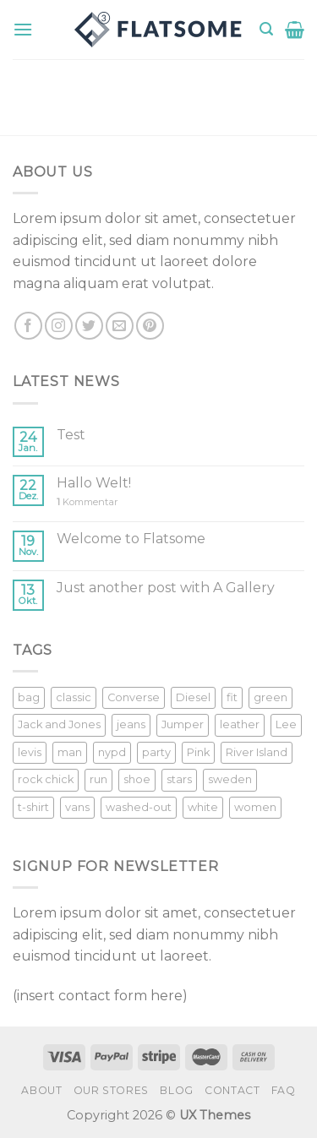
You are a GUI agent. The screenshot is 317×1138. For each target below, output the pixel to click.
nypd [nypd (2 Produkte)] (112, 752)
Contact (232, 1090)
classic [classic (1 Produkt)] (73, 697)
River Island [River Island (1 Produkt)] (256, 752)
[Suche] (266, 29)
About (41, 1090)
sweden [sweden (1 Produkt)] (230, 779)
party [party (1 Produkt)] (156, 752)
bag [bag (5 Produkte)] (29, 697)
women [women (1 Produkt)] (255, 807)
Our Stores (111, 1090)
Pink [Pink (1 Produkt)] (198, 752)
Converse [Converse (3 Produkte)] (133, 697)
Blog (176, 1090)
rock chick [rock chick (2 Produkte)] (46, 779)
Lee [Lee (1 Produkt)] (286, 724)
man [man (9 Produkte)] (69, 752)
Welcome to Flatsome (131, 539)
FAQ (283, 1090)
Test (71, 435)
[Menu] (23, 29)
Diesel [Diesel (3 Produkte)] (193, 697)
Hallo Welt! (94, 483)
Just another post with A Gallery (166, 588)
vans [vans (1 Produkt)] (77, 807)
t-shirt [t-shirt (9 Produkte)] (33, 807)
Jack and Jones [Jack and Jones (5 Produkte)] (59, 724)
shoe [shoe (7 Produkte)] (136, 779)
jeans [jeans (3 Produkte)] (131, 724)
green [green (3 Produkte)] (270, 697)
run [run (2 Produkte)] (98, 779)
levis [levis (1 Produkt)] (29, 752)
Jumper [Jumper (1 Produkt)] (182, 724)
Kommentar (87, 502)
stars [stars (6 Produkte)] (179, 779)
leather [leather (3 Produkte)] (240, 724)
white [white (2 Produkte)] (203, 807)
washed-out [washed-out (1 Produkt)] (139, 807)
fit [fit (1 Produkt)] (232, 697)
